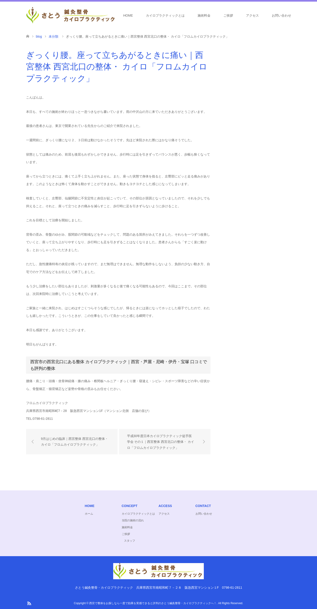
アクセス (252, 15)
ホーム (89, 513)
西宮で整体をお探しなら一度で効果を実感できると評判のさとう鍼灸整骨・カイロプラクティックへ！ (152, 603)
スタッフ (129, 540)
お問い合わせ (281, 15)
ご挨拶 (228, 15)
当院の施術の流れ (133, 520)
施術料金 (204, 15)
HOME (128, 15)
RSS (29, 603)
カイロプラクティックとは (165, 15)
